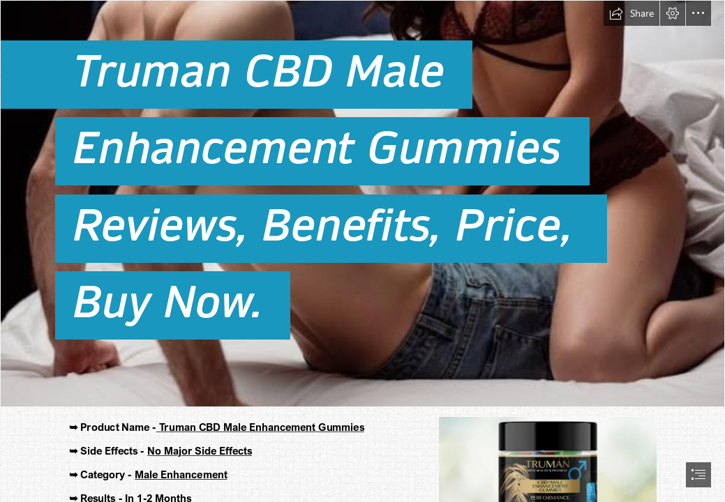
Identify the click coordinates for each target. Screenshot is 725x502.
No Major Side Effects (199, 450)
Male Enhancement (181, 474)
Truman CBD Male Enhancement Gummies (260, 426)
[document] (362, 251)
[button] (631, 13)
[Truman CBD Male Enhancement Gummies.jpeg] (362, 203)
